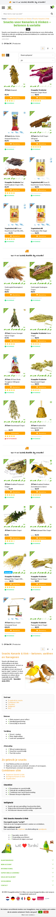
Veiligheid (11, 706)
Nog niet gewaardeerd (10, 147)
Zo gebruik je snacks (15, 700)
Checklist (11, 704)
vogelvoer (21, 829)
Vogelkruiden (11, 778)
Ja (40, 912)
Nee (46, 912)
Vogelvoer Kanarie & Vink (15, 775)
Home (4, 19)
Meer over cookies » (28, 915)
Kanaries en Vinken (25, 19)
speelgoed (42, 829)
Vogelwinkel (11, 19)
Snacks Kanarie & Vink (41, 19)
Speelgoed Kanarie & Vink (15, 776)
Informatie (15, 433)
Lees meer (5, 39)
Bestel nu (15, 98)
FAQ (9, 708)
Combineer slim (13, 702)
